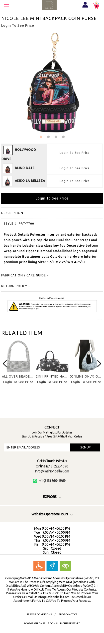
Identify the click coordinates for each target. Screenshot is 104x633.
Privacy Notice (68, 614)
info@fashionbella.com (52, 471)
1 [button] (40, 137)
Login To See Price (75, 152)
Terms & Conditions (39, 614)
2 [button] (48, 137)
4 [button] (63, 137)
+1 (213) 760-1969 (49, 481)
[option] (18, 366)
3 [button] (55, 137)
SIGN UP (85, 447)
